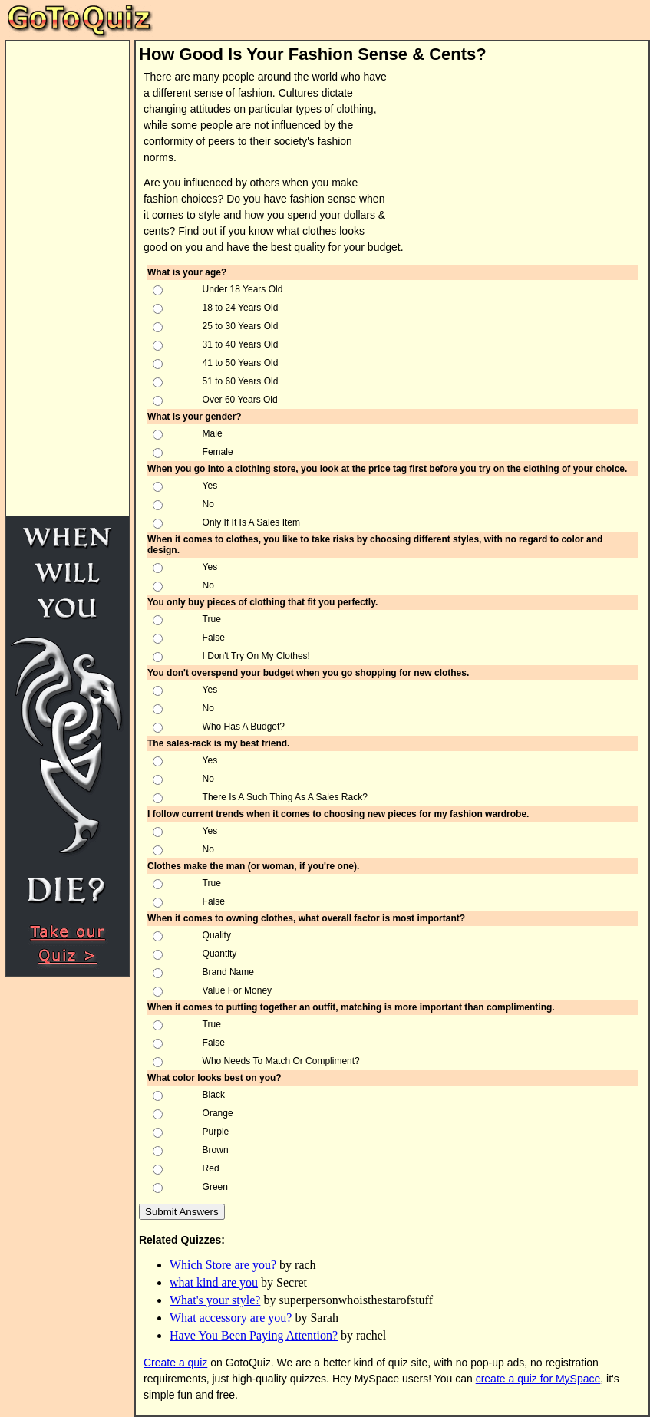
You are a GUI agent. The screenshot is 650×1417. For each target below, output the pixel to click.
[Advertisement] (500, 149)
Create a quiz (175, 1362)
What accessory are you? (231, 1317)
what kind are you (214, 1282)
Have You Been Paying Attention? (254, 1335)
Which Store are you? (223, 1264)
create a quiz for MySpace (538, 1379)
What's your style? (215, 1300)
